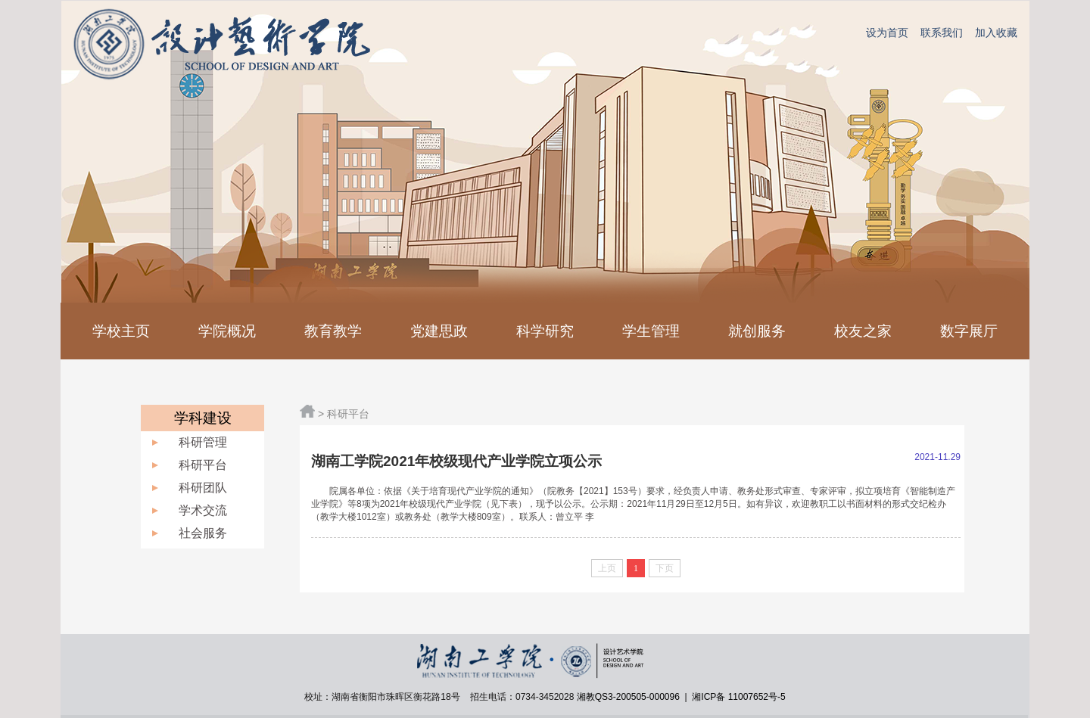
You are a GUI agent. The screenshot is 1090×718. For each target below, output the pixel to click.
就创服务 (757, 331)
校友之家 (863, 331)
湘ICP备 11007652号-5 (738, 697)
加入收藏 (996, 32)
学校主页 (121, 331)
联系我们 (941, 32)
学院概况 (227, 331)
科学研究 (545, 331)
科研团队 (203, 487)
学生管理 (651, 331)
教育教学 (333, 331)
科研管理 (203, 442)
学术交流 (203, 510)
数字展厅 (969, 331)
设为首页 (887, 32)
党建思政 (439, 331)
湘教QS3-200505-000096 (629, 697)
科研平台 (203, 464)
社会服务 (203, 533)
